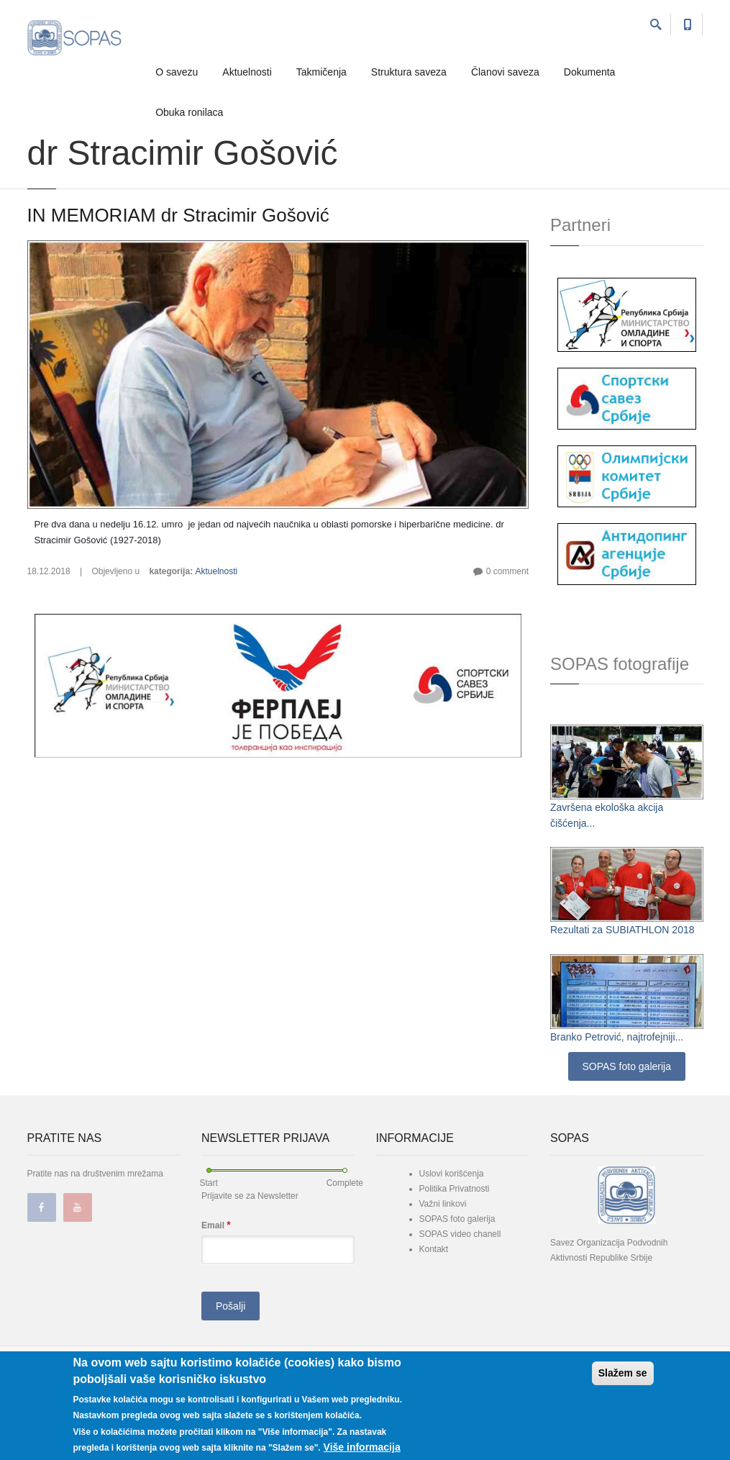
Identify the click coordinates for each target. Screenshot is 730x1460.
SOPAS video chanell (460, 1234)
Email (216, 1225)
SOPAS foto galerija (627, 1066)
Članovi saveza (505, 72)
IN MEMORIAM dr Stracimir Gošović (178, 215)
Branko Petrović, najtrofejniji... (616, 1037)
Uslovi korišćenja (451, 1174)
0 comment (507, 571)
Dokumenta (590, 72)
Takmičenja (321, 72)
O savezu (176, 72)
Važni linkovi (443, 1204)
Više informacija (362, 1447)
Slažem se (622, 1373)
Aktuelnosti (246, 72)
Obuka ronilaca (189, 112)
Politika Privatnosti (454, 1189)
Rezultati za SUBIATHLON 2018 (622, 929)
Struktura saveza (409, 72)
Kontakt (434, 1249)
